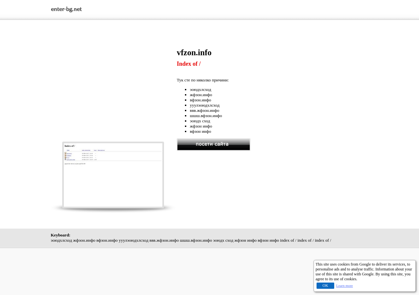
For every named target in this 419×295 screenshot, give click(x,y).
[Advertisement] (114, 94)
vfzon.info (194, 52)
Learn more (344, 285)
